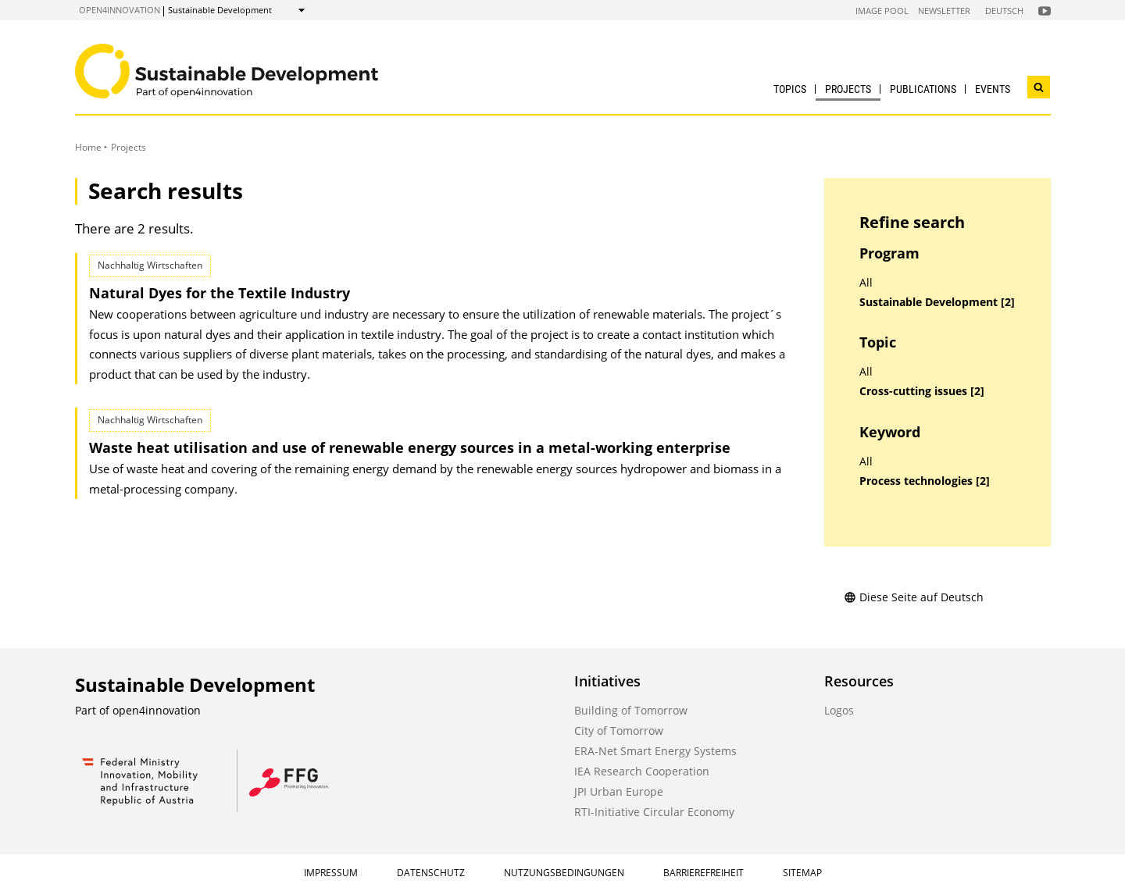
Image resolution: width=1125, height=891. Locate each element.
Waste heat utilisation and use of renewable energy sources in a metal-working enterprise (409, 447)
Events (992, 89)
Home (88, 147)
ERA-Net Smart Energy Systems (655, 750)
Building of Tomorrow (631, 710)
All (866, 283)
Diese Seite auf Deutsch (914, 597)
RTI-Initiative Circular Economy (654, 811)
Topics (789, 89)
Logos (839, 710)
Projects (848, 89)
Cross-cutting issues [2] (921, 391)
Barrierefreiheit (703, 872)
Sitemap (802, 872)
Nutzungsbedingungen (564, 872)
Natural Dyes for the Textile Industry (219, 292)
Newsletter (944, 10)
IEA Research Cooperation (641, 771)
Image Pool (882, 10)
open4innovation (119, 10)
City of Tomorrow (618, 730)
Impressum (331, 872)
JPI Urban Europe (618, 791)
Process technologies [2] (924, 481)
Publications (923, 89)
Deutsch (1004, 10)
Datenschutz (431, 872)
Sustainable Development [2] (937, 302)
